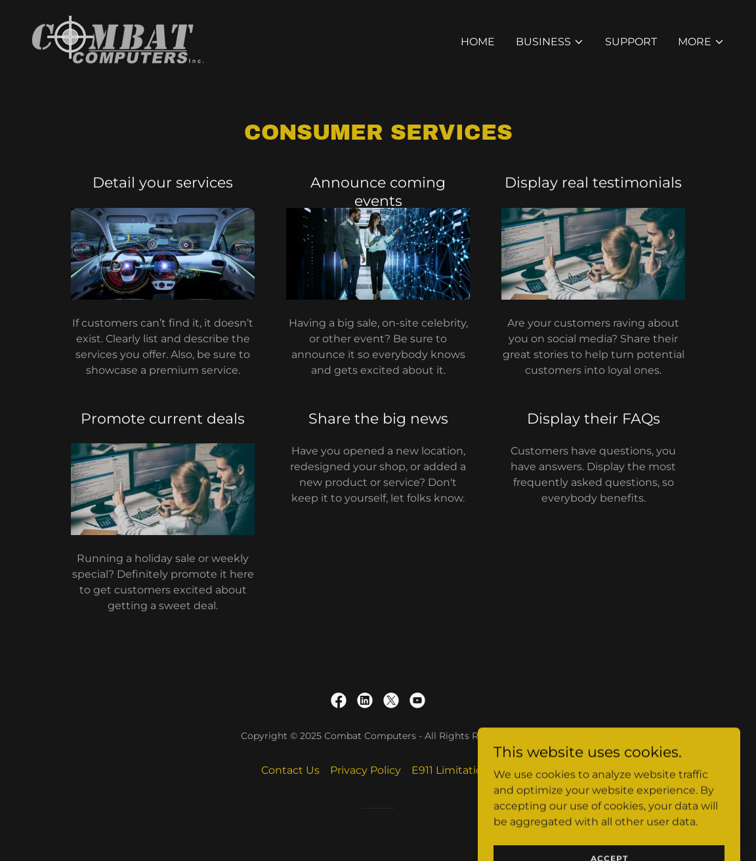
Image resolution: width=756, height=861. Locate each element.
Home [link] (478, 41)
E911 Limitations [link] (453, 770)
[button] (550, 42)
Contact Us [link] (290, 770)
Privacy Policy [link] (365, 770)
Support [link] (631, 41)
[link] (118, 39)
